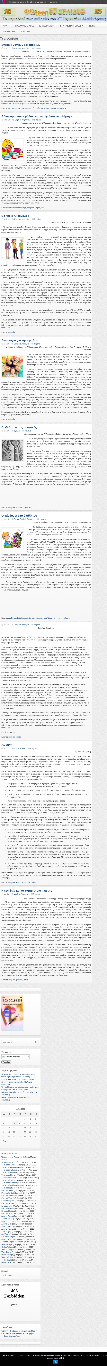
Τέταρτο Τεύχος (7, 1257)
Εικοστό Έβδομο (8, 1196)
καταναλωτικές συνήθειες (42, 618)
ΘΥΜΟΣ (6, 745)
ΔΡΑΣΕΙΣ (25, 31)
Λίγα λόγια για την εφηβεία (19, 340)
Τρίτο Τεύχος (6, 1260)
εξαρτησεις (12, 108)
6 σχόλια (33, 749)
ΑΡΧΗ (6, 25)
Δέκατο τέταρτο (7, 1226)
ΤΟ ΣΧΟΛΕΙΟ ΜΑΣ (24, 25)
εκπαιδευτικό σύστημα (17, 208)
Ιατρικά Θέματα (19, 749)
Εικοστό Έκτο (6, 1198)
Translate (6, 1062)
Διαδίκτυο (12, 618)
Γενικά (16, 519)
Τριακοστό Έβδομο (9, 1170)
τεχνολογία (27, 507)
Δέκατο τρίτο (6, 1232)
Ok (56, 1362)
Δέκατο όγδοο (7, 1219)
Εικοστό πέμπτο (7, 1201)
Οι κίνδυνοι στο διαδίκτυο (19, 515)
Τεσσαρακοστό (7, 1162)
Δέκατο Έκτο (6, 1224)
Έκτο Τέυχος (6, 1252)
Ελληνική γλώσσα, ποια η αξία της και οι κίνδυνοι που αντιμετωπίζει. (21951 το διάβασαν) (17, 1082)
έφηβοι (28, 108)
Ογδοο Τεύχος (7, 1247)
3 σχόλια (36, 894)
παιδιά (53, 108)
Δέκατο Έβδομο (7, 1221)
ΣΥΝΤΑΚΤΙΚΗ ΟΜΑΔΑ (71, 25)
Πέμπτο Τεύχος (7, 1255)
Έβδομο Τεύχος (7, 1249)
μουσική (19, 507)
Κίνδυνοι (56, 618)
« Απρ (3, 1141)
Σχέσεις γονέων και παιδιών (20, 44)
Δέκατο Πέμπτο (7, 1229)
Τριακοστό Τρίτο (7, 1180)
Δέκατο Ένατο (7, 1216)
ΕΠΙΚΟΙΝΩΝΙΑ (46, 25)
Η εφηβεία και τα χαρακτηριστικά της (26, 890)
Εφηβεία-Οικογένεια (15, 215)
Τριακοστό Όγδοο (8, 1167)
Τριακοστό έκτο (7, 1172)
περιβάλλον (61, 108)
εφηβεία (21, 108)
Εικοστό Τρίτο (7, 1206)
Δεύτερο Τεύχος (7, 1242)
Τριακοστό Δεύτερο (9, 1183)
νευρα (24, 882)
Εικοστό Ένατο (7, 1190)
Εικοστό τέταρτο (7, 1203)
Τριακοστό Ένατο (8, 1165)
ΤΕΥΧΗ (92, 25)
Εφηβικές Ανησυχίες (21, 48)
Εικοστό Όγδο (7, 1193)
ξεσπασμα (32, 882)
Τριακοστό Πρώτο (8, 1185)
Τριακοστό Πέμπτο (8, 1175)
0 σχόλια (37, 48)
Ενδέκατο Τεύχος (8, 1237)
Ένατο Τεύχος (7, 1244)
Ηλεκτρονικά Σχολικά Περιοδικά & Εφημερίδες (27, 2)
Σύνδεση (53, 2)
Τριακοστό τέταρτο (8, 1178)
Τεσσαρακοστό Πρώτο (10, 1157)
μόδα (34, 108)
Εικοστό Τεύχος (7, 1213)
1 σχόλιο (43, 519)
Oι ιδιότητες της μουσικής (19, 427)
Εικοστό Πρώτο (7, 1211)
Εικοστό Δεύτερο (8, 1208)
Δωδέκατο (5, 1234)
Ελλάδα (20, 618)
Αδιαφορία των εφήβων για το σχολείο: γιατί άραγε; (37, 116)
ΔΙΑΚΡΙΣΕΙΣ (9, 31)
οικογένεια (45, 108)
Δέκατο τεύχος (7, 1239)
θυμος (18, 882)
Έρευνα (17, 431)
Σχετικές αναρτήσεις (12, 1336)
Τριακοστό (5, 1188)
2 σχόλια (37, 120)
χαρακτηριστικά (22, 980)
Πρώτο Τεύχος (7, 1262)
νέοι (38, 108)
